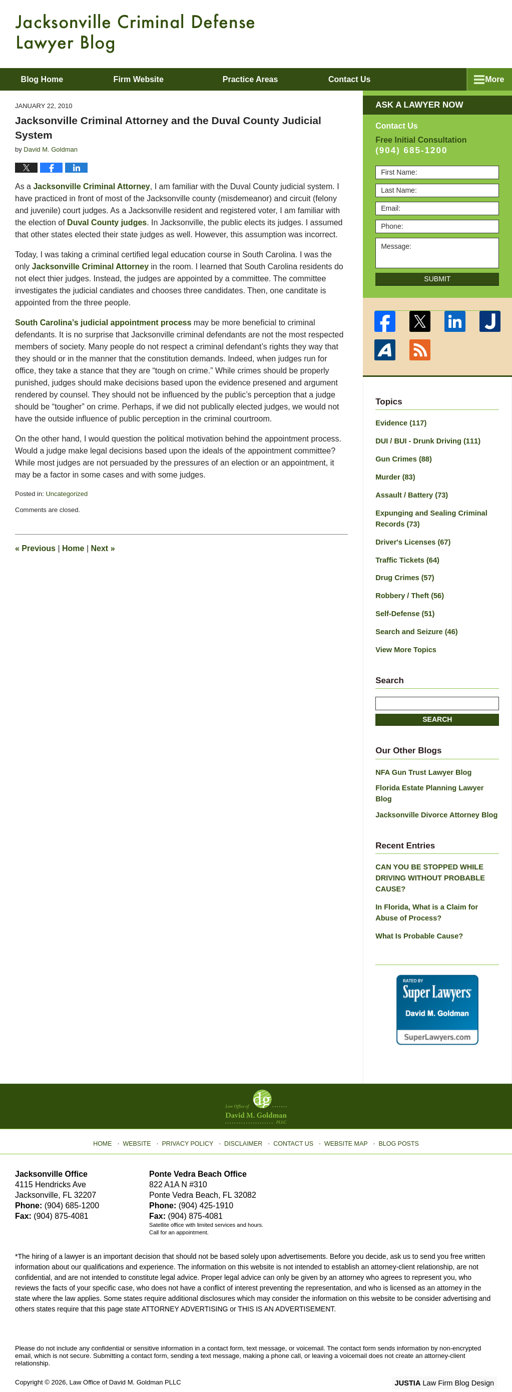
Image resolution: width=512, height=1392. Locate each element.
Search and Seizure (414, 626)
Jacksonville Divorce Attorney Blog (433, 797)
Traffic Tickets (406, 556)
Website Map (344, 1120)
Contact (375, 79)
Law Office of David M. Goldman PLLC (125, 1360)
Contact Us (293, 1120)
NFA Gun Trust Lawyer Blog (421, 766)
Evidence (399, 423)
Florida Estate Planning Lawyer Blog (436, 781)
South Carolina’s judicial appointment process (104, 322)
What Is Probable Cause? (417, 915)
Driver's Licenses (411, 539)
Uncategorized (67, 494)
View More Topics (404, 644)
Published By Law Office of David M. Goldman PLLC (432, 33)
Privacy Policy (191, 1120)
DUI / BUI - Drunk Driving (425, 440)
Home (73, 548)
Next (103, 548)
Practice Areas (268, 79)
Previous (35, 548)
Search (437, 713)
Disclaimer (245, 1120)
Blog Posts (394, 1120)
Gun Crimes (402, 458)
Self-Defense (403, 609)
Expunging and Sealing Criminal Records (429, 516)
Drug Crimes (403, 574)
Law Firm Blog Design (449, 1361)
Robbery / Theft (408, 591)
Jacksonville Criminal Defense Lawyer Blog (135, 33)
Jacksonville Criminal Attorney (91, 186)
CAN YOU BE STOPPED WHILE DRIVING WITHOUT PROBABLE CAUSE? (427, 858)
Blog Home (51, 79)
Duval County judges (107, 222)
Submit (437, 279)
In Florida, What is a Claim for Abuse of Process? (436, 892)
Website (142, 1120)
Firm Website (156, 79)
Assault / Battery (410, 493)
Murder (394, 476)
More (491, 79)
